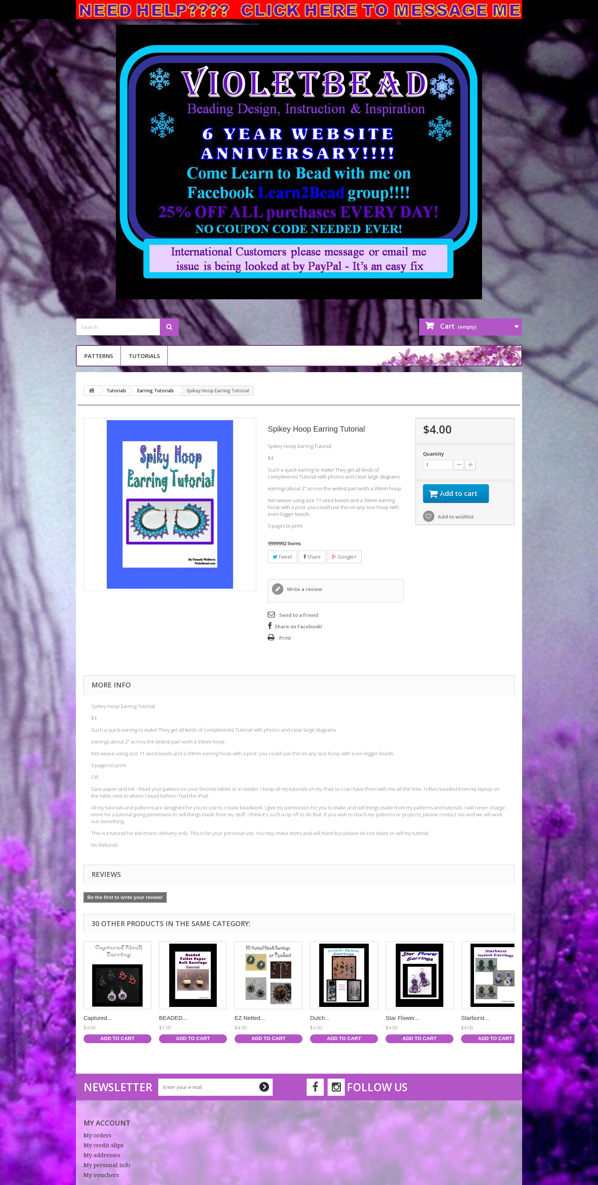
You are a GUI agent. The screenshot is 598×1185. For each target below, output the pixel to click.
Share (312, 556)
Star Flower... (402, 1018)
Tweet (282, 556)
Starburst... (475, 1018)
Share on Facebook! (298, 626)
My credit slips (104, 1145)
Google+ (344, 556)
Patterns (98, 356)
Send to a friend (298, 615)
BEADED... (173, 1018)
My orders (97, 1135)
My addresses (102, 1155)
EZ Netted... (250, 1018)
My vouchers (101, 1175)
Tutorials (144, 356)
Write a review (304, 589)
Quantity (433, 453)
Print (285, 637)
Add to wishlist (455, 517)
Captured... (98, 1018)
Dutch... (320, 1018)
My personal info (107, 1165)
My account (107, 1122)
